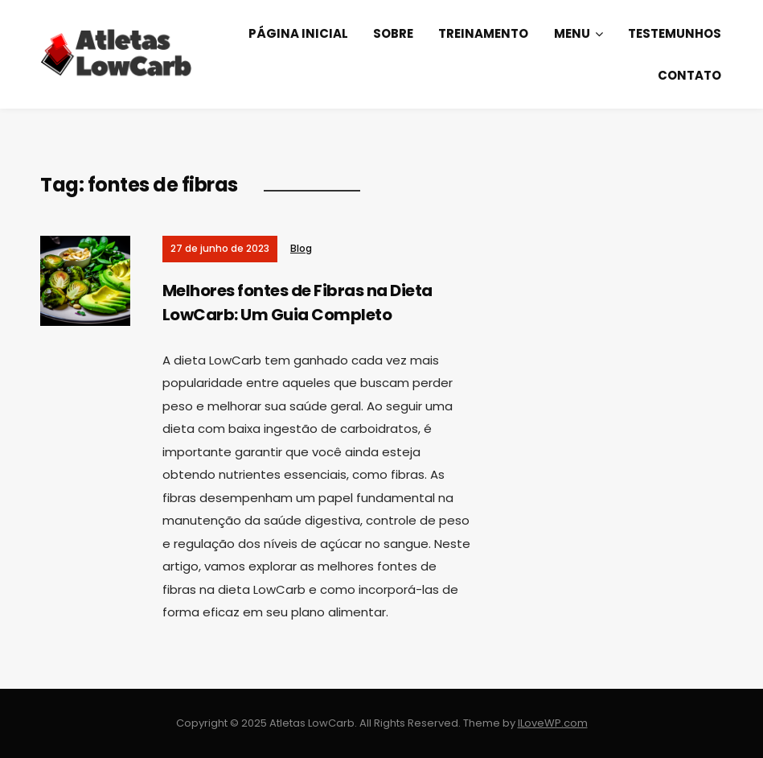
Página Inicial (298, 33)
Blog (301, 248)
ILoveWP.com (553, 723)
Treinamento (483, 33)
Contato (689, 75)
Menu (572, 33)
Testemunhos (674, 33)
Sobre (393, 33)
